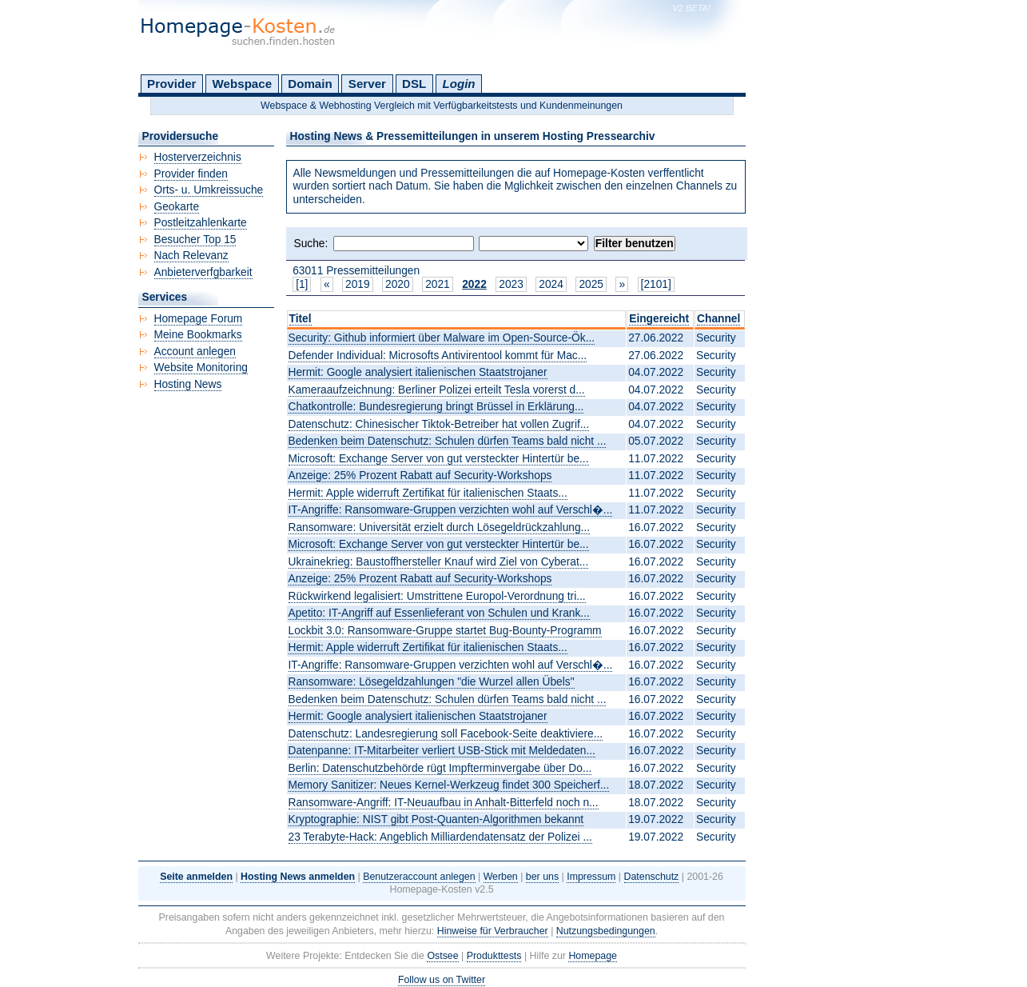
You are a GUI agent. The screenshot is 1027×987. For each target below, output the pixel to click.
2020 (397, 284)
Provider (171, 83)
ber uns (542, 876)
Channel (718, 319)
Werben (501, 876)
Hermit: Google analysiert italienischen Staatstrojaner (418, 372)
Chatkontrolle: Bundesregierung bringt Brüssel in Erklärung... (436, 407)
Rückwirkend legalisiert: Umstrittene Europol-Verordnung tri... (437, 596)
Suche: (311, 244)
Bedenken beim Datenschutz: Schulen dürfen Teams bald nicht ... (448, 441)
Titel (300, 319)
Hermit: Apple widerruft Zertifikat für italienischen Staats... (428, 493)
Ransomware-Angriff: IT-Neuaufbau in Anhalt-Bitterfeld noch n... (444, 803)
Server (367, 83)
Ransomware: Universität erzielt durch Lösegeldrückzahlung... (440, 527)
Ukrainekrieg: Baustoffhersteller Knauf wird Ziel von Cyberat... (439, 562)
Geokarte (177, 207)
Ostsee (442, 955)
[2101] (656, 284)
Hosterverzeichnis (197, 157)
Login (458, 83)
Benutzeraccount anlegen (419, 876)
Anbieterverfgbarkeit (203, 272)
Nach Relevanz (191, 256)
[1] (302, 284)
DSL (414, 83)
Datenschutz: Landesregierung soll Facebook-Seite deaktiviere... (446, 734)
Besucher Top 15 (195, 240)
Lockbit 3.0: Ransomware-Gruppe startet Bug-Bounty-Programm (445, 631)
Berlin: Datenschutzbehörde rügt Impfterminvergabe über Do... (440, 768)
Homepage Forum (198, 319)
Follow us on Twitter (441, 979)
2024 (551, 284)
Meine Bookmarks (198, 335)
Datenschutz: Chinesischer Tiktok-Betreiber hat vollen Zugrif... (439, 424)
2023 (511, 284)
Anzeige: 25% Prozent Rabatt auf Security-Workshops (420, 476)
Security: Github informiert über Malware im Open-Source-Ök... (442, 338)
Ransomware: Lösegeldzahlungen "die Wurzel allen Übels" (432, 682)
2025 (591, 284)
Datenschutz (651, 876)
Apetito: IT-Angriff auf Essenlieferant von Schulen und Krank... (439, 613)
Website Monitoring (201, 368)
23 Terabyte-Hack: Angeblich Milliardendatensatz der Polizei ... (440, 837)
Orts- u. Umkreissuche (209, 190)
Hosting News (188, 384)
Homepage (592, 955)
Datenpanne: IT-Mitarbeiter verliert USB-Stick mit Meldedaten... (442, 751)
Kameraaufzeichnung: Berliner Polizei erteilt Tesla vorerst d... (437, 390)
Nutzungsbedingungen (605, 931)
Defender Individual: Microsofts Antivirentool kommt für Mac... (438, 356)
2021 (437, 284)
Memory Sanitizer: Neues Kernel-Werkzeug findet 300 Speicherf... (449, 785)
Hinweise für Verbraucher (492, 931)
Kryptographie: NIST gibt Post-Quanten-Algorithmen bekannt (436, 819)
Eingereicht (659, 319)
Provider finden (191, 174)
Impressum (591, 876)
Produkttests (494, 955)
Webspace (243, 83)
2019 (357, 284)
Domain (310, 83)
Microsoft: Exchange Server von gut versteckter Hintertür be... (439, 459)
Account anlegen (195, 352)
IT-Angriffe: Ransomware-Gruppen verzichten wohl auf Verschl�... (451, 510)
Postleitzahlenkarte (200, 223)
